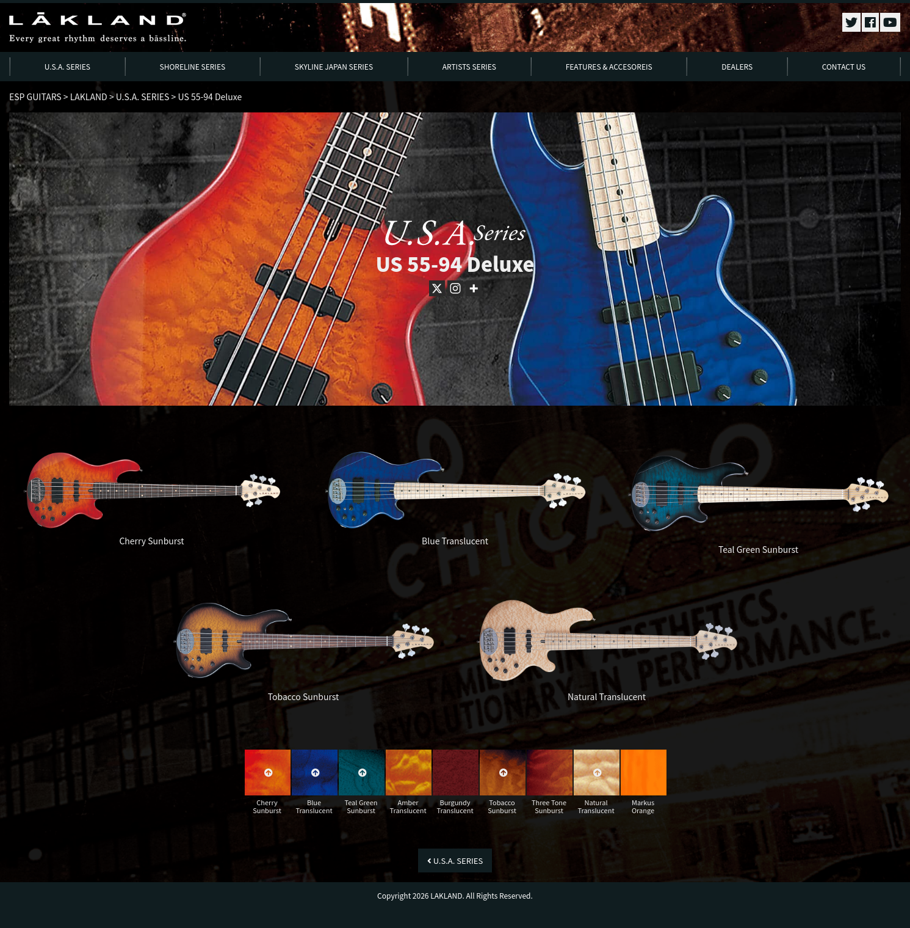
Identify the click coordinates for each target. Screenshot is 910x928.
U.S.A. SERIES (67, 66)
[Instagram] (455, 288)
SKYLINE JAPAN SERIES (334, 66)
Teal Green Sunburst (758, 549)
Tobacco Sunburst (303, 696)
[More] (474, 288)
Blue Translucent (455, 541)
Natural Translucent (607, 696)
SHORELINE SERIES (193, 66)
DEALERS (737, 66)
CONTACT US (843, 66)
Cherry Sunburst (151, 541)
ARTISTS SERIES (469, 66)
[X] (437, 288)
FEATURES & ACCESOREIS (609, 66)
